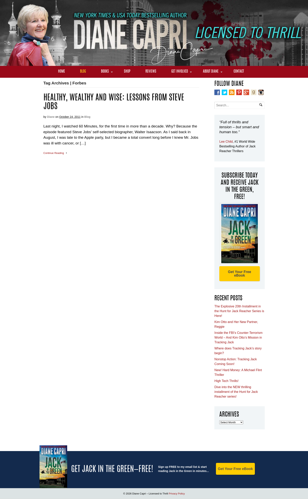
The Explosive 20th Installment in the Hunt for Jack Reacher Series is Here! (239, 311)
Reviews (150, 71)
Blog (83, 71)
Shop (127, 71)
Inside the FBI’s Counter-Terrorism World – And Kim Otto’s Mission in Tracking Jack (238, 337)
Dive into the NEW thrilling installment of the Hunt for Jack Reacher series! (236, 391)
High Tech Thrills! (226, 381)
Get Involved (179, 71)
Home (61, 71)
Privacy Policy (177, 493)
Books (105, 71)
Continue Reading (53, 153)
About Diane (211, 71)
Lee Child (226, 141)
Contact (239, 71)
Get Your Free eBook (239, 273)
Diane (51, 116)
